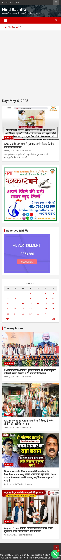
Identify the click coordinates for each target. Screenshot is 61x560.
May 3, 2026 (9, 427)
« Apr (6, 319)
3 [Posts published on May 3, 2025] (45, 293)
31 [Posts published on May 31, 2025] (46, 314)
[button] (55, 554)
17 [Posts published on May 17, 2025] (46, 303)
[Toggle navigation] (5, 20)
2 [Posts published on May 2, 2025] (38, 293)
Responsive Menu (56, 2)
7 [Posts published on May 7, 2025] (23, 298)
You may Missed (14, 328)
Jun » (54, 319)
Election (9, 364)
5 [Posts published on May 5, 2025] (7, 298)
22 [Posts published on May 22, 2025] (30, 309)
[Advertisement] (30, 62)
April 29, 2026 (10, 535)
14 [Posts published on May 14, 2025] (23, 303)
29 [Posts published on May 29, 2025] (30, 314)
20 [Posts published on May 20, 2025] (15, 309)
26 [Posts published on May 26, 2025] (8, 314)
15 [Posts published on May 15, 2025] (30, 303)
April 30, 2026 (10, 484)
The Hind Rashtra (23, 151)
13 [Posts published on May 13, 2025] (15, 303)
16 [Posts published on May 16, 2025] (38, 303)
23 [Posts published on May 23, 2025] (38, 309)
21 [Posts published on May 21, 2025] (23, 309)
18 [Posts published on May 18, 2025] (53, 303)
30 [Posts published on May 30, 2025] (38, 314)
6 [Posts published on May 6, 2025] (15, 298)
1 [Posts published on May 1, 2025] (30, 293)
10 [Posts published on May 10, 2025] (46, 298)
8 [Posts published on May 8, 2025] (30, 298)
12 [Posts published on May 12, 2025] (8, 303)
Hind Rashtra (14, 9)
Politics (9, 137)
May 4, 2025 (9, 151)
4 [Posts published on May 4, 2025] (53, 293)
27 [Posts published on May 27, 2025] (15, 314)
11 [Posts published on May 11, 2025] (53, 298)
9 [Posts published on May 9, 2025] (38, 298)
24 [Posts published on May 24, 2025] (46, 309)
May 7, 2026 (9, 377)
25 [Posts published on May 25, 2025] (53, 309)
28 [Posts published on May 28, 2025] (23, 314)
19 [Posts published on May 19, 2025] (8, 309)
